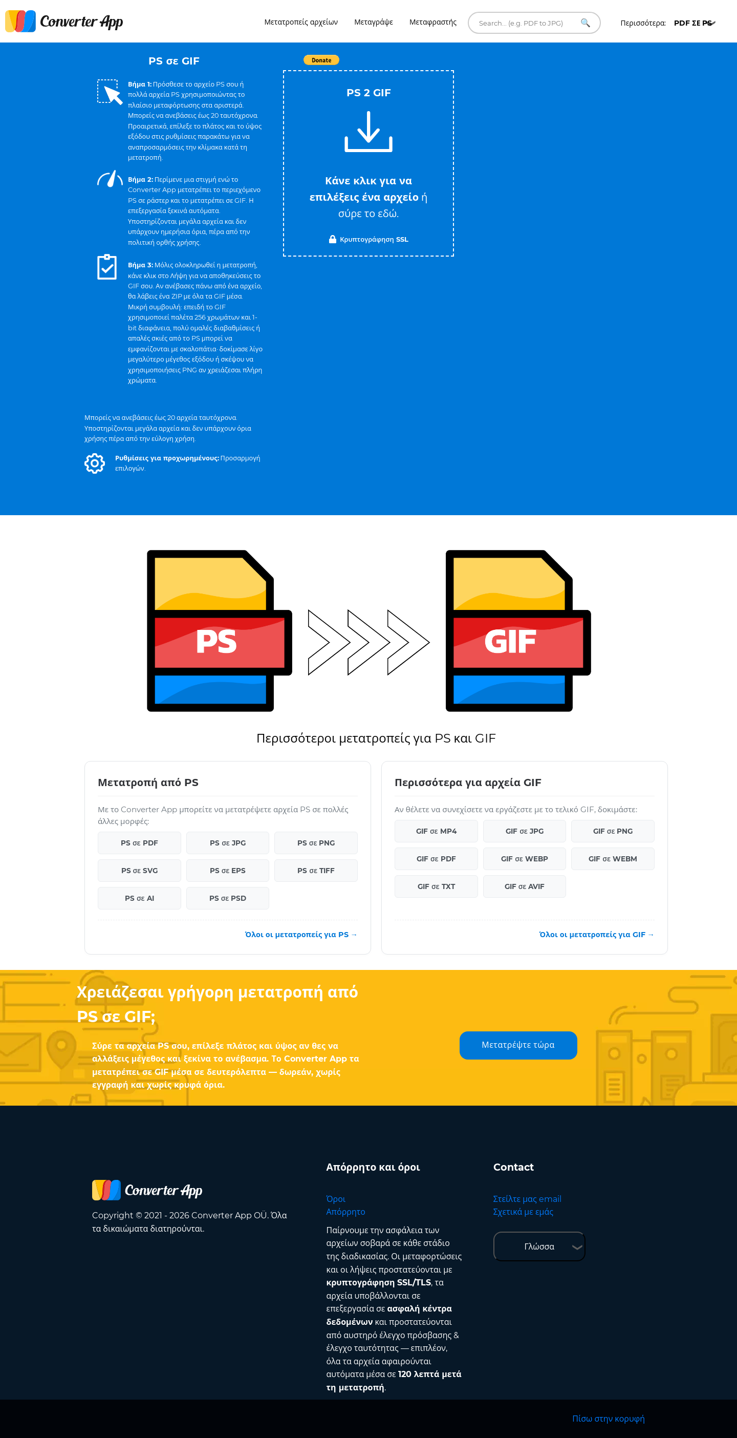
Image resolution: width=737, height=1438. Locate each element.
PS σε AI (139, 898)
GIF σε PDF (436, 859)
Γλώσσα (539, 1247)
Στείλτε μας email (527, 1199)
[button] (94, 463)
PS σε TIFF (316, 870)
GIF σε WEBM (613, 859)
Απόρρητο (346, 1212)
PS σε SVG (139, 870)
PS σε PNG (316, 843)
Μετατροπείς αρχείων (301, 22)
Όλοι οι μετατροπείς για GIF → (597, 934)
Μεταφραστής (433, 22)
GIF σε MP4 (436, 831)
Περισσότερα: (666, 23)
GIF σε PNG (613, 831)
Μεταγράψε (373, 22)
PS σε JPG (228, 843)
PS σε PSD (228, 898)
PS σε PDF (139, 843)
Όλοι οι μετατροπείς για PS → (301, 934)
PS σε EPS (228, 870)
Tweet (427, 65)
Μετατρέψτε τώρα (518, 1045)
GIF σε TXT (436, 886)
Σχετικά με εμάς (523, 1212)
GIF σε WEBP (524, 859)
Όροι (336, 1199)
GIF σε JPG (525, 831)
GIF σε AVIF (525, 886)
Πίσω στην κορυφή (608, 1419)
